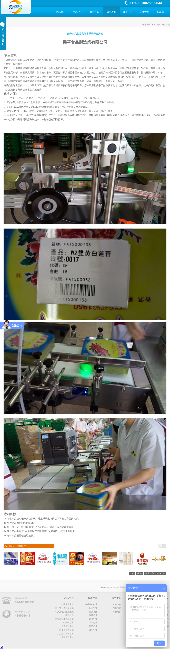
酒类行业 (93, 612)
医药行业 (93, 615)
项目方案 (117, 604)
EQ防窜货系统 (67, 604)
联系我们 (161, 12)
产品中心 (77, 12)
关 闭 (139, 573)
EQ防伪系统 (68, 622)
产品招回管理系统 (65, 633)
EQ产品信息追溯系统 (64, 612)
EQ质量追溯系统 (66, 630)
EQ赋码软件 (68, 615)
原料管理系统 (67, 637)
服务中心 (128, 12)
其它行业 (93, 630)
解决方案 (94, 12)
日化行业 (93, 608)
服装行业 (93, 626)
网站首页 (61, 12)
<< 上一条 (149, 573)
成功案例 (111, 12)
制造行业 (93, 622)
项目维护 (117, 612)
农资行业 (93, 619)
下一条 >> (160, 573)
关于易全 (144, 12)
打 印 (132, 573)
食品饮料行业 (91, 604)
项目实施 (117, 608)
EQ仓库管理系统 (66, 626)
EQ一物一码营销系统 (64, 608)
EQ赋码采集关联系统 (64, 619)
